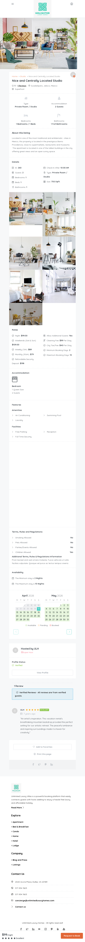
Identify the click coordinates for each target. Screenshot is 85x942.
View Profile (42, 672)
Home (15, 836)
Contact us (20, 906)
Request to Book (72, 936)
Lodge (16, 845)
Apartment (18, 822)
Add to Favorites (42, 747)
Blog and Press (20, 860)
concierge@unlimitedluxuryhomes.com (34, 900)
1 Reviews (22, 86)
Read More (17, 807)
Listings (16, 864)
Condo (16, 831)
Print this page (42, 754)
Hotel (15, 840)
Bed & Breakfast (21, 826)
